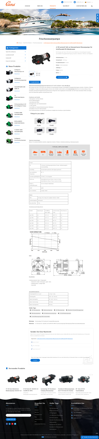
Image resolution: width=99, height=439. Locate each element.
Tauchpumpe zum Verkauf (55, 424)
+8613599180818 (77, 412)
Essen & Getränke (10, 60)
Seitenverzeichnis (38, 419)
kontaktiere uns (82, 5)
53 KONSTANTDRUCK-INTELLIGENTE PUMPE (20, 96)
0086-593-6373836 (68, 1)
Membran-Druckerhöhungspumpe (75, 309)
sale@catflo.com (80, 1)
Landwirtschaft (10, 54)
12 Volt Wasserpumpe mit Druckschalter (41, 316)
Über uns (40, 5)
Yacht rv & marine (11, 51)
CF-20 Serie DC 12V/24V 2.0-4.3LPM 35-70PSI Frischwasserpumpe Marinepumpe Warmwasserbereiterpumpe (60, 323)
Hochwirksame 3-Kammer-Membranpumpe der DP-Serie (13, 389)
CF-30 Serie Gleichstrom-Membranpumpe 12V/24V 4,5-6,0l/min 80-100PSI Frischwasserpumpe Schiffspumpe (31, 389)
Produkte (53, 5)
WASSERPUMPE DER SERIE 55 (19, 87)
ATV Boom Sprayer (54, 417)
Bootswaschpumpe (48, 309)
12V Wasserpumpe (60, 309)
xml (35, 421)
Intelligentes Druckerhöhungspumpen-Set (20, 79)
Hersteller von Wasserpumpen (56, 419)
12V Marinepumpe (36, 309)
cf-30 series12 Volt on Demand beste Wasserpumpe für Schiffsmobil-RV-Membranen (55, 338)
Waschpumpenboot (36, 313)
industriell (8, 57)
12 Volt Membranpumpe (65, 313)
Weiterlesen (17, 73)
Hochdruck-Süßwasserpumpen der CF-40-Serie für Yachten (84, 389)
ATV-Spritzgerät (53, 412)
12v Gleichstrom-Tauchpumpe (56, 415)
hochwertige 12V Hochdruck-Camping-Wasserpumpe (47, 321)
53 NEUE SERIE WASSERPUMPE (18, 113)
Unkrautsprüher (53, 422)
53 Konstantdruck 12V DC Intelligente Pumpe (20, 104)
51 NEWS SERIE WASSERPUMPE (18, 130)
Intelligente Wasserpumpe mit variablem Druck (19, 70)
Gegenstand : (52, 338)
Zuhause (27, 5)
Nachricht (66, 5)
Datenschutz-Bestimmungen (40, 423)
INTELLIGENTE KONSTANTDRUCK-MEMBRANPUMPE (19, 122)
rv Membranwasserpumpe (50, 313)
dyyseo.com (76, 434)
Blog (36, 416)
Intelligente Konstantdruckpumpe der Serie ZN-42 (20, 139)
